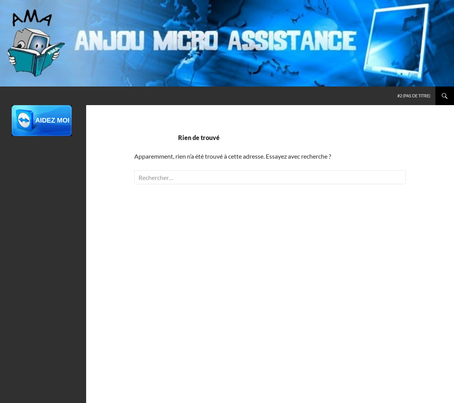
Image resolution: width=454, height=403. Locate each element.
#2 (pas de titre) (413, 95)
